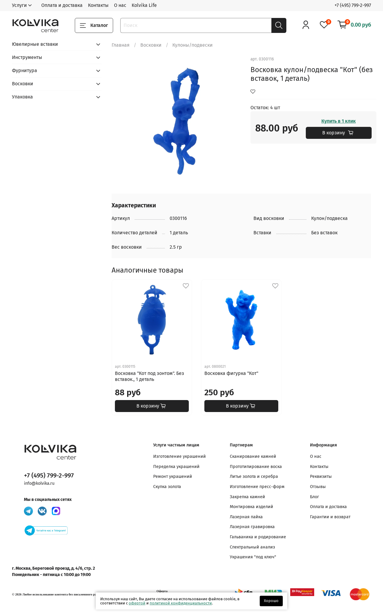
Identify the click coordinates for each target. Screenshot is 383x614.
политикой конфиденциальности (181, 603)
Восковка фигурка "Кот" (231, 373)
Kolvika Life (144, 5)
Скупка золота (167, 486)
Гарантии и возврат (330, 516)
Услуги (19, 5)
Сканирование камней (253, 456)
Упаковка (22, 97)
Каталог (94, 25)
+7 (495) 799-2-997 (353, 5)
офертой (137, 603)
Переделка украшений (176, 466)
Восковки (151, 45)
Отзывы (318, 486)
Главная (121, 45)
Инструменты (27, 57)
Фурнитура (24, 70)
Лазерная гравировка (252, 526)
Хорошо (271, 600)
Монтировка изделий (251, 506)
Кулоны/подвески (192, 45)
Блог (314, 496)
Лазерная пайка (246, 516)
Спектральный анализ (252, 547)
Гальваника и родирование (258, 536)
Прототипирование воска (256, 466)
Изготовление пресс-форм (257, 486)
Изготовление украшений (179, 456)
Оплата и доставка (62, 5)
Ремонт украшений (172, 476)
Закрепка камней (247, 496)
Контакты (98, 5)
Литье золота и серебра (254, 476)
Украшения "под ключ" (253, 557)
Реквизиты (321, 476)
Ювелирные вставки (35, 44)
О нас (120, 5)
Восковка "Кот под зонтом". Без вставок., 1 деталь (149, 376)
